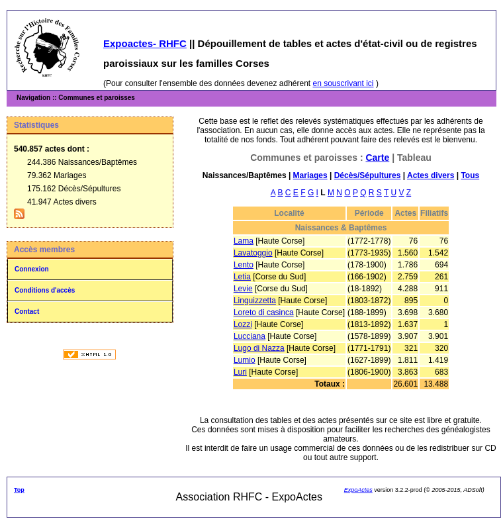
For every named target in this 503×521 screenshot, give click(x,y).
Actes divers (430, 175)
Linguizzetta (255, 300)
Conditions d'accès (45, 290)
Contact (27, 311)
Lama (243, 241)
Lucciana (249, 336)
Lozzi (243, 324)
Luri (240, 372)
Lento (243, 264)
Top (19, 490)
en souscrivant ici (343, 83)
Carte (377, 157)
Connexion (32, 269)
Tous (470, 175)
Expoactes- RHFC (145, 43)
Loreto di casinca (264, 312)
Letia (242, 276)
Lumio (244, 360)
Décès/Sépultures (367, 175)
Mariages (310, 175)
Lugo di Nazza (259, 348)
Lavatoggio (253, 253)
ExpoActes (358, 490)
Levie (243, 288)
